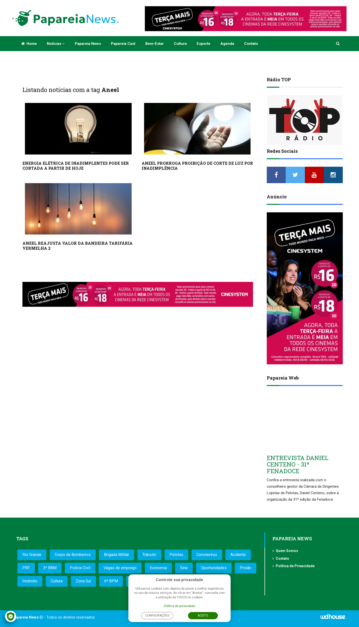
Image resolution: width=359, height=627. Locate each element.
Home (29, 43)
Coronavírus (206, 554)
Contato (251, 43)
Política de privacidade (179, 606)
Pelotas (176, 554)
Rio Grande (31, 554)
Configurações (157, 615)
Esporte (203, 43)
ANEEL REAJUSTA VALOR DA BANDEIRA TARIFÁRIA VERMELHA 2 (77, 245)
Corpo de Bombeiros (73, 554)
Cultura (180, 43)
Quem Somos (287, 551)
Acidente (238, 554)
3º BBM (50, 567)
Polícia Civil (80, 567)
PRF (26, 567)
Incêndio (29, 581)
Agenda (227, 43)
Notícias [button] (56, 43)
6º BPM (111, 581)
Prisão (245, 567)
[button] (338, 43)
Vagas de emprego (120, 567)
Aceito (203, 615)
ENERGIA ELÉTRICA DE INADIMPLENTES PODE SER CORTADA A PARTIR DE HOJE (75, 165)
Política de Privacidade (295, 566)
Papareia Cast (123, 43)
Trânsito (149, 554)
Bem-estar (154, 43)
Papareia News (88, 43)
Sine (184, 567)
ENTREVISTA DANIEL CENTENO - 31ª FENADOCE (297, 464)
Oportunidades (214, 567)
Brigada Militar (116, 554)
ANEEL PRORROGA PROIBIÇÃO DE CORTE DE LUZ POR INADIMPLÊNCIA (197, 165)
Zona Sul (83, 581)
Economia (158, 567)
